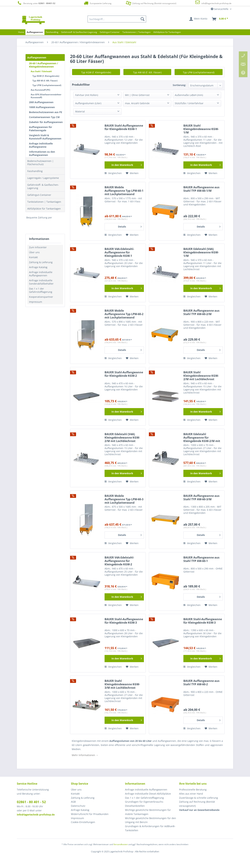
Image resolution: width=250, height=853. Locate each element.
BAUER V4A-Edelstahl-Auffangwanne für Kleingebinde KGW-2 (119, 561)
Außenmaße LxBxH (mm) (189, 95)
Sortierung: (179, 85)
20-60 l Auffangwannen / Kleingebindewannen (43, 65)
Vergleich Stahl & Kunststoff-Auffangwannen (45, 137)
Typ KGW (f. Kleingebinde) (45, 76)
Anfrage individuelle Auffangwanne (41, 145)
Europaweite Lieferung (97, 3)
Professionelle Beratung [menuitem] (193, 789)
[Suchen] (142, 19)
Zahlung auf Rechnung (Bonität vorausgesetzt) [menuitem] (197, 803)
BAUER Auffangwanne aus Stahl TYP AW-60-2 (201, 682)
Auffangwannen (36, 57)
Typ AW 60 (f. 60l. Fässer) (45, 80)
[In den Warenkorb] (124, 165)
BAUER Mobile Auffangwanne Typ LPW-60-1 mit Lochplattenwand (124, 191)
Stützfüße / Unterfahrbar (189, 103)
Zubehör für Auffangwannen (46, 122)
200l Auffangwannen (41, 102)
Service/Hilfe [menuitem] (220, 9)
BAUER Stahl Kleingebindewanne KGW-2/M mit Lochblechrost (201, 376)
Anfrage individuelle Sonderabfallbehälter (41, 282)
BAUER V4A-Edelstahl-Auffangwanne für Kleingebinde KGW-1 (119, 252)
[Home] (21, 32)
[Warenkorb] (220, 19)
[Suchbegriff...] (117, 19)
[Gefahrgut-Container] (109, 32)
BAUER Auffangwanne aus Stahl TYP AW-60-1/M (201, 189)
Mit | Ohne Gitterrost (137, 95)
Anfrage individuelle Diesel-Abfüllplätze (148, 793)
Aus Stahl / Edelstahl (41, 71)
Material (80, 111)
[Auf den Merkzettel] (132, 173)
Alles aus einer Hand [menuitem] (191, 793)
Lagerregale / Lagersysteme (43, 178)
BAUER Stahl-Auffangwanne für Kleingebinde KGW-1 (124, 127)
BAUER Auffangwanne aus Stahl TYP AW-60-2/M (201, 312)
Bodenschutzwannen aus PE (45, 112)
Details (130, 226)
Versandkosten (120, 844)
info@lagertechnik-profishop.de (216, 3)
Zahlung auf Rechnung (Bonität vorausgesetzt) (150, 3)
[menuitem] (117, 19)
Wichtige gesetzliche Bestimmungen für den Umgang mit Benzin (150, 820)
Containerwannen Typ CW (44, 117)
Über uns (34, 252)
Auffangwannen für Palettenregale (40, 128)
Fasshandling (35, 171)
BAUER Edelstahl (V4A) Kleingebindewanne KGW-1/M (201, 252)
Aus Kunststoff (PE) (40, 89)
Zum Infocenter (38, 247)
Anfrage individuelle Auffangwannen (40, 274)
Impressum (35, 301)
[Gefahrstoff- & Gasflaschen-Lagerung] (79, 32)
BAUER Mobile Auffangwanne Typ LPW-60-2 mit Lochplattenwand (124, 314)
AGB (73, 801)
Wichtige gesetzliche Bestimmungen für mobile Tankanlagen (148, 812)
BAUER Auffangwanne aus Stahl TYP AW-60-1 (201, 559)
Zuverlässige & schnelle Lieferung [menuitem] (198, 797)
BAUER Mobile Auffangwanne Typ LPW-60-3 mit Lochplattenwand (124, 499)
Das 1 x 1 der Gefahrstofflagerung (40, 290)
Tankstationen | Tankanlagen (44, 201)
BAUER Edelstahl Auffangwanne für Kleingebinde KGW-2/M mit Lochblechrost (201, 437)
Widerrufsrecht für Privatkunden (90, 814)
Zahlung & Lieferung (41, 262)
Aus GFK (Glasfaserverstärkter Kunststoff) (46, 96)
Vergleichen (113, 173)
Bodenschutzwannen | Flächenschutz (40, 162)
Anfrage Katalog (38, 267)
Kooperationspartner (41, 296)
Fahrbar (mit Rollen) (86, 95)
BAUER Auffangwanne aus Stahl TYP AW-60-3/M (201, 497)
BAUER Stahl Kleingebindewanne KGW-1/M (201, 129)
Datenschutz (78, 805)
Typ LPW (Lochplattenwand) (46, 85)
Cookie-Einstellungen (83, 822)
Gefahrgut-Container (39, 195)
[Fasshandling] (52, 32)
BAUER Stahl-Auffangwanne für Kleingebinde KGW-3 (124, 620)
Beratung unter (36, 3)
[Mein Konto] (198, 19)
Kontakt (33, 257)
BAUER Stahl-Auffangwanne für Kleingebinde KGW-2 (124, 374)
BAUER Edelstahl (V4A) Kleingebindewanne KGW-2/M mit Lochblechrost (122, 437)
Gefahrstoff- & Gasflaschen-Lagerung (43, 186)
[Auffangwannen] (34, 32)
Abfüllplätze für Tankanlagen (44, 208)
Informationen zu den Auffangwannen (42, 153)
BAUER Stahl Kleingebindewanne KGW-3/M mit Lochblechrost (122, 684)
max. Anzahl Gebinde (137, 103)
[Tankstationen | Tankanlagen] (136, 32)
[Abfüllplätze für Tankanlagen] (167, 32)
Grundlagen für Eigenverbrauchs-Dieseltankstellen (144, 803)
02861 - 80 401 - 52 (31, 802)
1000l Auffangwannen (42, 107)
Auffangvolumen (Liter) (88, 103)
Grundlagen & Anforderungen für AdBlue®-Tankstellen (150, 828)
